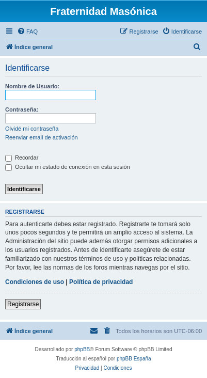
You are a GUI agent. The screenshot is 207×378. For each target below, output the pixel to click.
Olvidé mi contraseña (31, 128)
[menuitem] (27, 31)
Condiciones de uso (34, 282)
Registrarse (23, 304)
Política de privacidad (101, 282)
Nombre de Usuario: (32, 86)
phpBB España (134, 358)
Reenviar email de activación (41, 137)
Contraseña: (21, 109)
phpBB (82, 349)
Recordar (21, 157)
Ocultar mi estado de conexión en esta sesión (67, 167)
